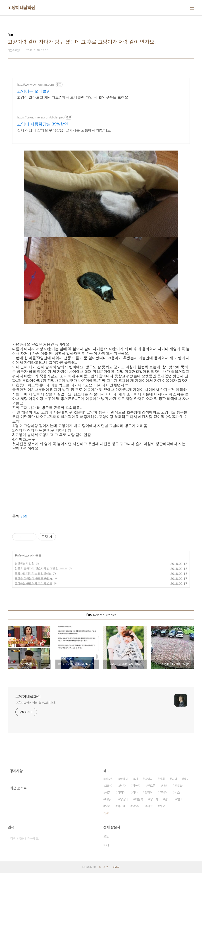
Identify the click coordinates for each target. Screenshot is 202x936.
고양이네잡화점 (22, 7)
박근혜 (121, 869)
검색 (94, 901)
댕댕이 (136, 869)
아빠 (135, 855)
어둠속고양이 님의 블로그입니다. (35, 766)
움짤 (108, 855)
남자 (123, 849)
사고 (162, 869)
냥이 (108, 869)
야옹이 (124, 842)
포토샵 (178, 849)
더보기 (106, 876)
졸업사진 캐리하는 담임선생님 (33, 636)
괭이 (186, 842)
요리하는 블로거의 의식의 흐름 (33, 646)
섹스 (177, 855)
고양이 (109, 849)
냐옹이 (109, 862)
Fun (17, 618)
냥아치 (154, 862)
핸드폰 (151, 849)
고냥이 (163, 855)
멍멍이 (149, 855)
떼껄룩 (139, 862)
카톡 (162, 842)
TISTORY (102, 930)
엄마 (180, 862)
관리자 (116, 930)
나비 (165, 849)
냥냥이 (124, 862)
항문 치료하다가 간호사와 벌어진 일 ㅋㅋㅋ (41, 631)
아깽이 (121, 855)
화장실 (109, 842)
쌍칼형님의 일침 (24, 626)
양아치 (149, 842)
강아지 (136, 849)
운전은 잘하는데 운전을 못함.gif (34, 641)
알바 (167, 862)
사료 (150, 869)
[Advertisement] (101, 117)
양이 (174, 842)
